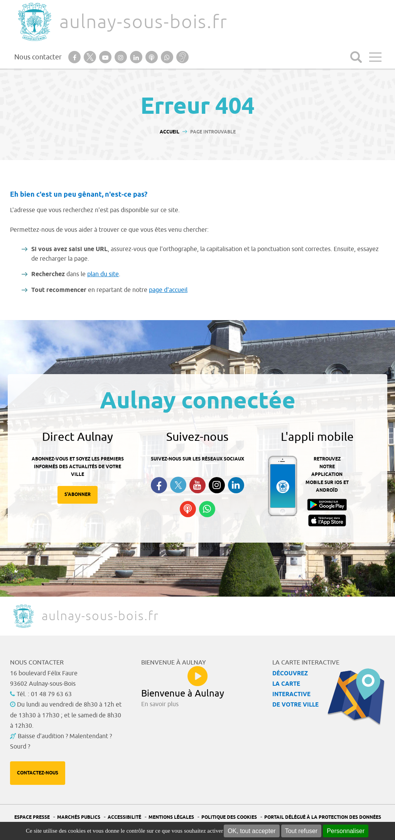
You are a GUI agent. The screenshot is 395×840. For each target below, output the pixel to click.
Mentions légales (171, 817)
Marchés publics (78, 817)
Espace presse (32, 817)
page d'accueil (168, 290)
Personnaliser (346, 831)
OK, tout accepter (252, 831)
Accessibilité (124, 817)
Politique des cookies (229, 817)
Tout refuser (301, 831)
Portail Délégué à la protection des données (322, 817)
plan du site (103, 274)
